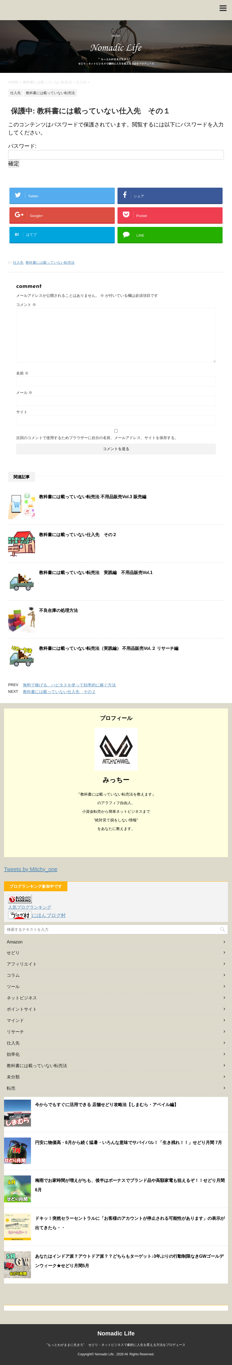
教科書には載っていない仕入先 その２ (78, 534)
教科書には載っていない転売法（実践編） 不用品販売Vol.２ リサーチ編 (108, 648)
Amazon (15, 942)
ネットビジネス (22, 998)
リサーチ (15, 1031)
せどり (13, 952)
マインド (15, 1020)
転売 (11, 1088)
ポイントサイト (22, 1009)
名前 (22, 373)
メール (24, 392)
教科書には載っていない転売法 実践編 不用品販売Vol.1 (96, 572)
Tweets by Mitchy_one (30, 869)
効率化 (13, 1054)
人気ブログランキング (29, 907)
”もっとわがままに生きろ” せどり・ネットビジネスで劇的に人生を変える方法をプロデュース (116, 1345)
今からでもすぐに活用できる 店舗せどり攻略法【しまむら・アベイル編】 (106, 1104)
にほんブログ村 (37, 915)
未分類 (13, 1077)
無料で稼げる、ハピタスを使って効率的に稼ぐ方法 (69, 685)
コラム (13, 975)
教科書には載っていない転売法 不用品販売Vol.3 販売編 (92, 496)
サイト (21, 412)
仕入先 (18, 263)
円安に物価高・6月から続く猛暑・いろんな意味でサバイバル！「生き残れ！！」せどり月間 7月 (128, 1142)
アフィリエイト (22, 964)
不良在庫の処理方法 (58, 610)
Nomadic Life (115, 1333)
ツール (13, 986)
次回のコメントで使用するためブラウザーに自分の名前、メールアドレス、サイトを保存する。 (97, 438)
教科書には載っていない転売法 (50, 263)
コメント (26, 304)
